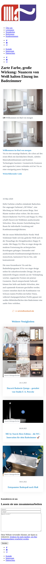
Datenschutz (10, 53)
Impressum (10, 51)
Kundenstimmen (12, 36)
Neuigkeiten (10, 32)
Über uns (9, 28)
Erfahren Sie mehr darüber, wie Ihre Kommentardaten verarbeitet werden (19, 541)
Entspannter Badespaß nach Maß (23, 487)
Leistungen (10, 30)
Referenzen (10, 34)
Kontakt (9, 49)
